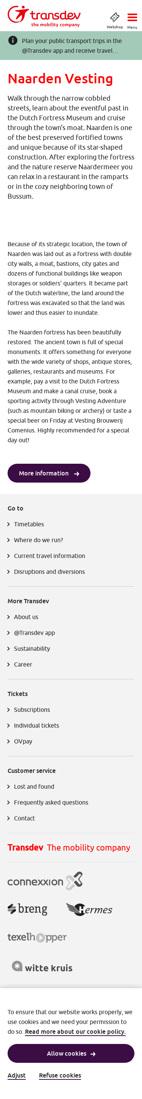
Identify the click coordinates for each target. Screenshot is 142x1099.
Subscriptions (32, 709)
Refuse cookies (60, 1075)
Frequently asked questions (51, 802)
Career (23, 664)
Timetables (29, 524)
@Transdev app (34, 632)
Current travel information (49, 555)
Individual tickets (36, 725)
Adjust (17, 1075)
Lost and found (34, 786)
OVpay (23, 741)
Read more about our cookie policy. (75, 1031)
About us (26, 616)
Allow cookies (71, 1053)
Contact (24, 818)
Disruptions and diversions (49, 571)
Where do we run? (39, 539)
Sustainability (32, 648)
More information (49, 473)
